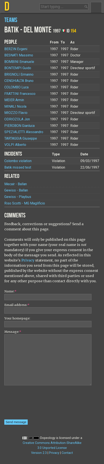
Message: (12, 332)
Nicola (15, 106)
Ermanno (19, 74)
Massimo (18, 55)
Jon (17, 119)
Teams (10, 20)
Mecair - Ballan (15, 184)
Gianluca (19, 126)
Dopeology (47, 438)
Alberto (15, 145)
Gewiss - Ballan (16, 190)
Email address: (16, 305)
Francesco (19, 94)
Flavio (15, 113)
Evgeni (15, 49)
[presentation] (22, 403)
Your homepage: (17, 318)
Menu (96, 7)
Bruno (19, 81)
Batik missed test (17, 167)
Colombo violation (18, 161)
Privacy (27, 260)
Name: (10, 291)
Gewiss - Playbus (17, 197)
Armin (14, 100)
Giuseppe (20, 138)
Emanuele (19, 62)
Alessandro (23, 132)
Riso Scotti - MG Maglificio (24, 203)
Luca (16, 87)
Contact (67, 453)
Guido (17, 68)
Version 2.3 (39, 453)
